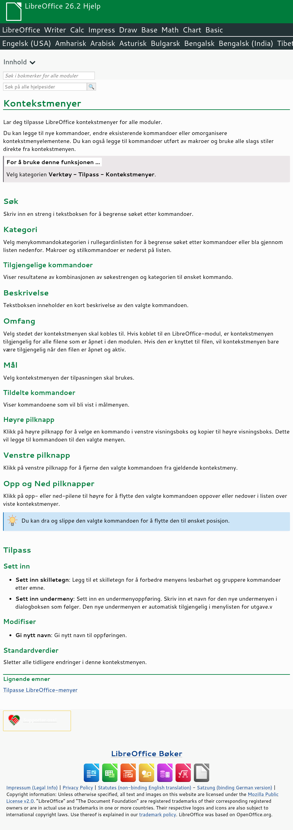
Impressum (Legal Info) (32, 787)
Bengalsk (199, 43)
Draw (128, 29)
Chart (191, 29)
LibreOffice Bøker (146, 753)
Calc (77, 29)
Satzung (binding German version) (235, 787)
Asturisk (133, 43)
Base (149, 29)
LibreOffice (21, 29)
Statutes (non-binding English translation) (144, 787)
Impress (101, 29)
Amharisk (70, 43)
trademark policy (157, 814)
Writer (55, 29)
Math (170, 29)
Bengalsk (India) (245, 43)
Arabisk (102, 43)
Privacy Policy (77, 787)
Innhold (15, 61)
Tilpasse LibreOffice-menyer (40, 690)
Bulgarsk (165, 43)
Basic (214, 29)
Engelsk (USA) (26, 43)
